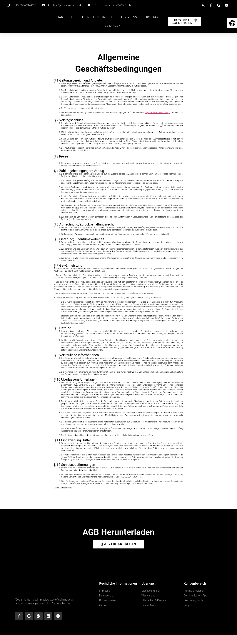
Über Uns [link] (129, 17)
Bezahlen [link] (112, 25)
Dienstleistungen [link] (97, 17)
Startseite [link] (64, 17)
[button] (203, 5)
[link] (232, 23)
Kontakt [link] (153, 17)
